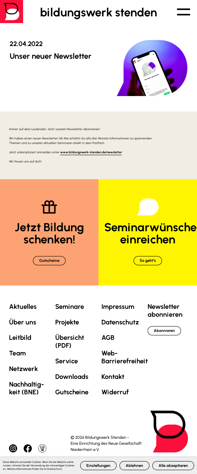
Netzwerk (23, 369)
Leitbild (20, 338)
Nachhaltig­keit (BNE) (26, 388)
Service (66, 361)
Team (17, 354)
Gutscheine (49, 260)
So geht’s (147, 260)
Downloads (71, 377)
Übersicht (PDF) (69, 342)
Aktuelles (23, 307)
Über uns (22, 322)
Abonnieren (165, 331)
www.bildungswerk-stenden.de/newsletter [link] (91, 152)
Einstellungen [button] (94, 463)
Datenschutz (120, 322)
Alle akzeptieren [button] (172, 463)
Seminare (69, 307)
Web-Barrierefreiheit (124, 357)
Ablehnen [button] (132, 463)
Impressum (117, 307)
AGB (107, 338)
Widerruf (115, 392)
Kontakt (112, 377)
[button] (182, 12)
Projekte (67, 322)
